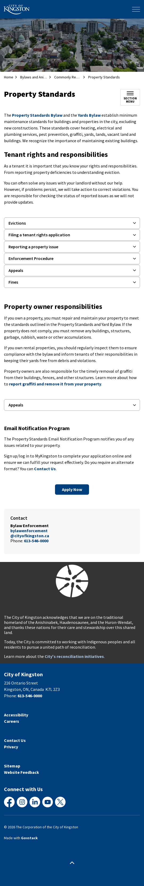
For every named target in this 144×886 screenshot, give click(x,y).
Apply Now (72, 489)
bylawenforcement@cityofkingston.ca (29, 533)
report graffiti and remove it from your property (55, 384)
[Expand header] (136, 9)
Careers (11, 721)
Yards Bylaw (89, 115)
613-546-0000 (36, 540)
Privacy (11, 746)
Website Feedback (21, 772)
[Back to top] (72, 863)
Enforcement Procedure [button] (31, 258)
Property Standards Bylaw (37, 115)
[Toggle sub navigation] (130, 97)
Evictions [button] (17, 223)
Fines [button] (13, 282)
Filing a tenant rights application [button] (39, 234)
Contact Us (45, 468)
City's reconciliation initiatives (74, 656)
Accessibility (16, 714)
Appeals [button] (16, 270)
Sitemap (12, 766)
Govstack (29, 837)
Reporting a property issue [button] (33, 246)
